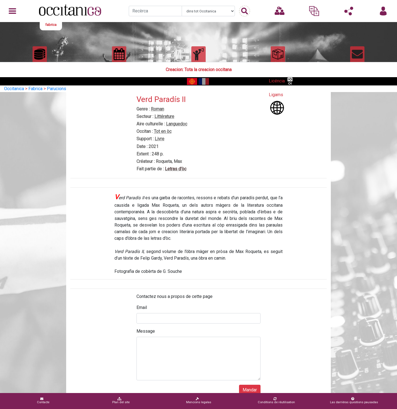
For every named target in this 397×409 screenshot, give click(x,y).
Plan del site (121, 400)
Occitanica (14, 88)
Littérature (164, 116)
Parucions (56, 88)
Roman (157, 109)
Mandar (250, 389)
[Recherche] (155, 11)
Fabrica (35, 88)
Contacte (43, 400)
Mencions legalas (198, 400)
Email (141, 307)
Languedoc (176, 124)
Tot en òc (162, 131)
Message (145, 331)
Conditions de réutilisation (276, 400)
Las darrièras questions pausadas (354, 400)
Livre (159, 138)
